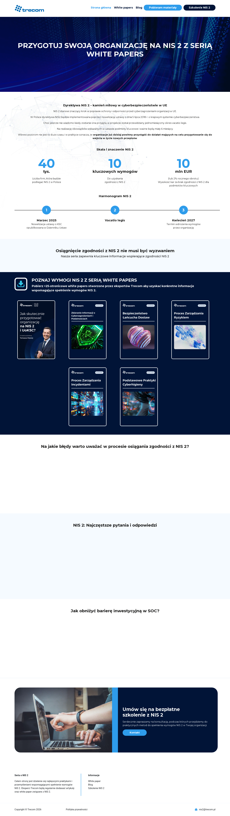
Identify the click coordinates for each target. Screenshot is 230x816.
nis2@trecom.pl (205, 809)
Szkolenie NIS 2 (199, 7)
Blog (139, 7)
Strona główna (101, 7)
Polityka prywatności (76, 809)
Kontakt (135, 732)
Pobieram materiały (163, 7)
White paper (94, 781)
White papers (123, 7)
